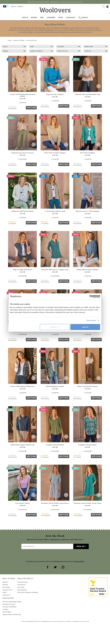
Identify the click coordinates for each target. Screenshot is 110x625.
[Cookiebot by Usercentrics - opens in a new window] (91, 296)
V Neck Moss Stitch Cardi (55, 211)
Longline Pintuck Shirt (55, 445)
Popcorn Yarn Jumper (55, 94)
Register (20, 6)
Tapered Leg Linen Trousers (22, 153)
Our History (21, 584)
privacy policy (79, 561)
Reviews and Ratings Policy (12, 601)
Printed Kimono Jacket (55, 386)
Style (14, 46)
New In (25, 17)
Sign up (80, 546)
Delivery (5, 582)
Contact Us (6, 595)
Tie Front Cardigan (87, 153)
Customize (55, 327)
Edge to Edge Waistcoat (22, 269)
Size (41, 46)
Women (34, 17)
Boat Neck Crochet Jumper (55, 153)
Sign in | (14, 6)
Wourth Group (22, 582)
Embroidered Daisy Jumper (87, 269)
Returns (5, 584)
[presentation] (55, 555)
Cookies (5, 609)
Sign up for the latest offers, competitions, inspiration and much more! (55, 2)
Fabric (14, 51)
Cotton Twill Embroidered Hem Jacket (22, 95)
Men (42, 17)
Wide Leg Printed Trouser (87, 386)
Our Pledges (7, 612)
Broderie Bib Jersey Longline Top (55, 269)
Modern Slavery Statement (12, 614)
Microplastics (22, 590)
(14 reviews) (45, 514)
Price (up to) (68, 51)
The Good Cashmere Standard (27, 592)
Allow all (85, 327)
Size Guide (6, 587)
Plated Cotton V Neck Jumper (87, 211)
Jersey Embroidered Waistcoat (22, 386)
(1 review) (12, 222)
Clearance (70, 17)
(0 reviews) (12, 107)
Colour (68, 46)
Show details (91, 320)
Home (60, 17)
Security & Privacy (9, 604)
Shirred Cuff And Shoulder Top (87, 94)
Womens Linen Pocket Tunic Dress (55, 503)
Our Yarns (20, 587)
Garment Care (7, 590)
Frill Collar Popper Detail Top (22, 445)
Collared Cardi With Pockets (22, 211)
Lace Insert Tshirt (22, 503)
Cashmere (51, 17)
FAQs (4, 592)
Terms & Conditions (9, 607)
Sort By (96, 51)
